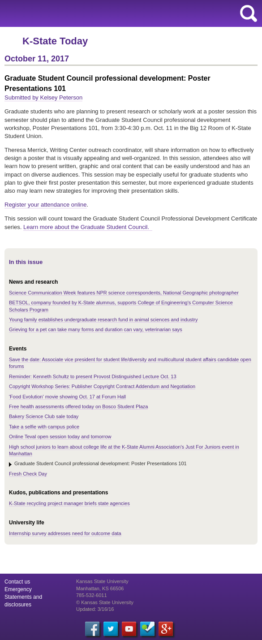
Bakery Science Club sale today (43, 416)
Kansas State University (81, 13)
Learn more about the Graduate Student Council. (87, 227)
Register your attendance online (45, 204)
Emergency (18, 589)
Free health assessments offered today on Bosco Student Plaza (78, 406)
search (249, 13)
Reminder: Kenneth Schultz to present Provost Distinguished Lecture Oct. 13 (92, 376)
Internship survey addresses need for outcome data (65, 533)
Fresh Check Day (28, 473)
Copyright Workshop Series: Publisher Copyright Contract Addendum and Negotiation (102, 386)
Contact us (17, 582)
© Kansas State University (104, 602)
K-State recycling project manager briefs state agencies (69, 503)
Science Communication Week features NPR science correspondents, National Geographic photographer (124, 292)
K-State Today (55, 41)
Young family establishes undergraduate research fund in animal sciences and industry (103, 319)
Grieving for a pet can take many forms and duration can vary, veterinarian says (95, 329)
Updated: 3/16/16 (95, 609)
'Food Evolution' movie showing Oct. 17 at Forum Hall (67, 396)
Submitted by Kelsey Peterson (43, 97)
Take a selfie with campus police (44, 426)
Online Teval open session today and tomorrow (60, 436)
